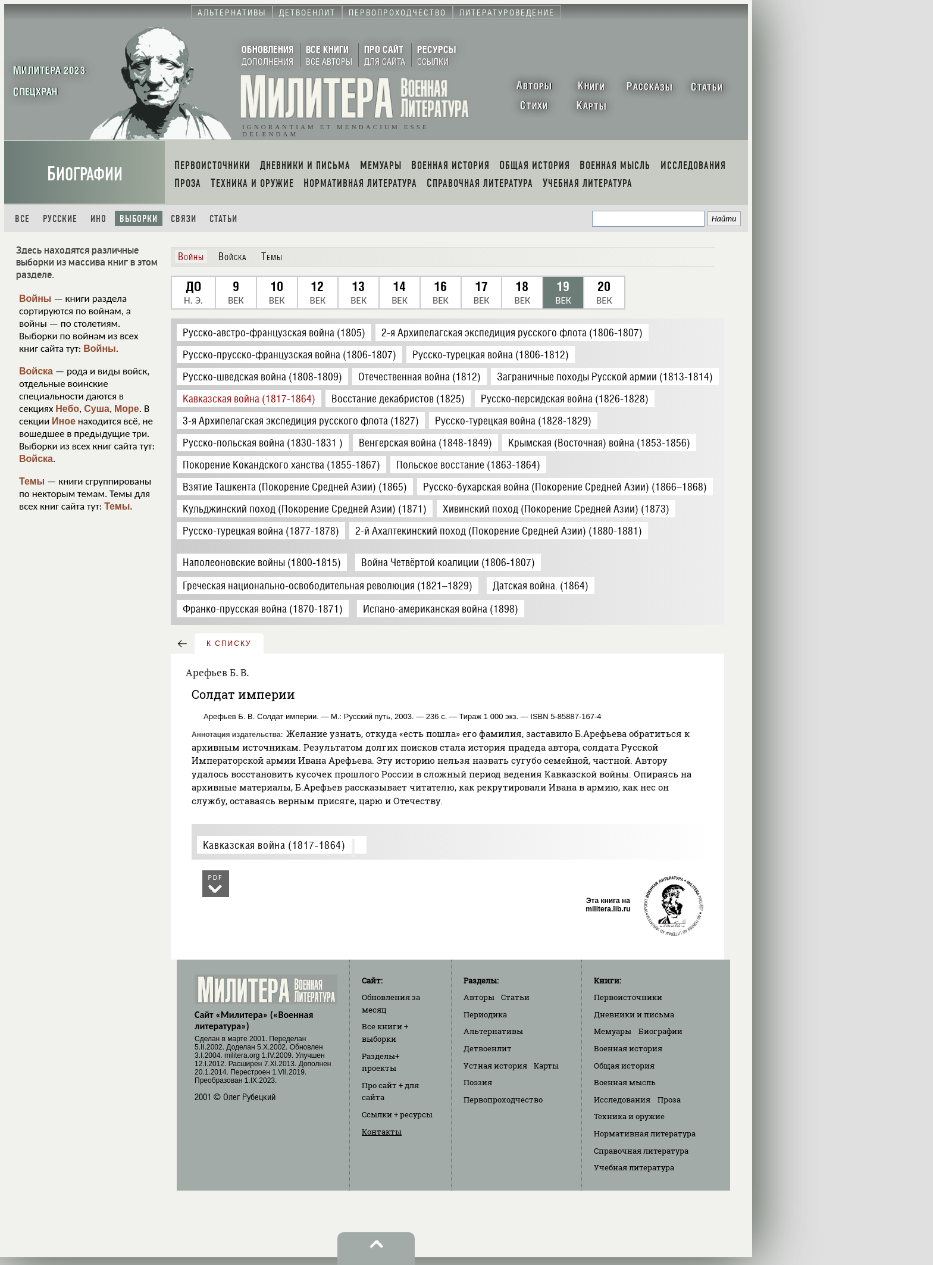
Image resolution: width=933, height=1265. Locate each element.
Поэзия (478, 1082)
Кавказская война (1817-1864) (274, 845)
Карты (546, 1065)
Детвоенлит (488, 1048)
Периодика (485, 1014)
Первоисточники (628, 997)
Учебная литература (634, 1167)
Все (22, 219)
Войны (35, 298)
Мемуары (612, 1031)
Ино (98, 219)
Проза (669, 1099)
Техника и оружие (629, 1116)
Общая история (624, 1065)
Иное (64, 421)
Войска (36, 371)
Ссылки (397, 1114)
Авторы (479, 997)
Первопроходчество (503, 1099)
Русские (60, 219)
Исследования (622, 1099)
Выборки (139, 219)
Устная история (495, 1065)
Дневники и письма (634, 1014)
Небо (67, 409)
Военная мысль (625, 1082)
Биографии (85, 174)
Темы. (118, 506)
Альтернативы (493, 1031)
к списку (229, 643)
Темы (32, 481)
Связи (183, 219)
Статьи (223, 219)
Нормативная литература (645, 1133)
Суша (96, 409)
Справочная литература (641, 1150)
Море (126, 409)
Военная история (628, 1048)
